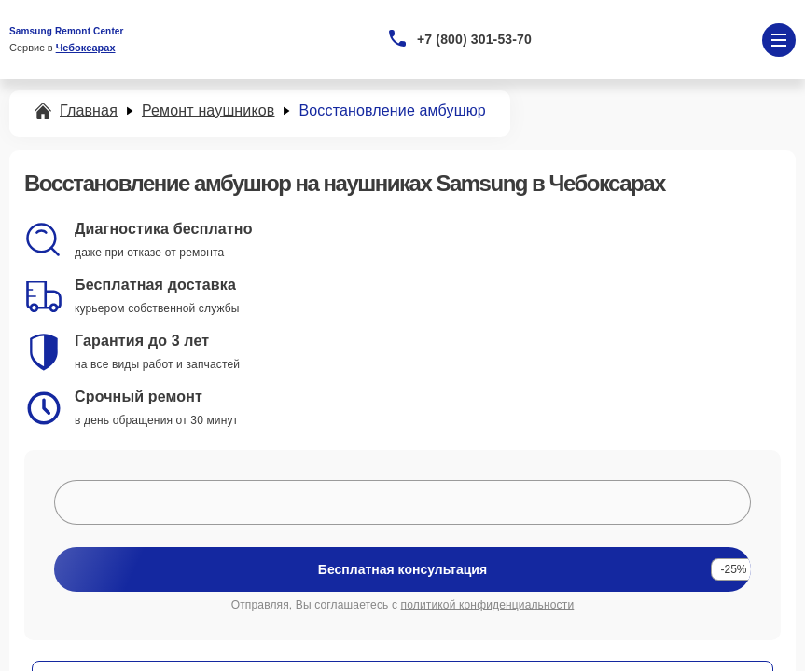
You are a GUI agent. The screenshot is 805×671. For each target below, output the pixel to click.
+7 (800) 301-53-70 (474, 39)
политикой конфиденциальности (488, 604)
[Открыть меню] (779, 40)
